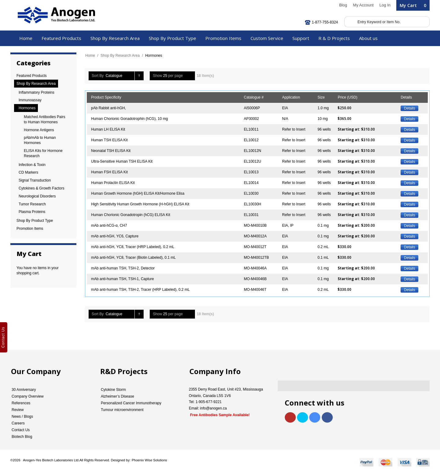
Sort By (98, 76)
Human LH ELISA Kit (108, 129)
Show (157, 76)
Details (409, 108)
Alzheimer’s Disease (117, 396)
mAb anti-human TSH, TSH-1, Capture (122, 279)
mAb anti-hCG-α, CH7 (109, 225)
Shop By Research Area (120, 55)
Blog (343, 5)
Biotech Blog (22, 437)
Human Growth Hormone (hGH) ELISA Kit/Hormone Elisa (137, 193)
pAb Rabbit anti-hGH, (108, 108)
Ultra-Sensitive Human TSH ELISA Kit (121, 161)
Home (90, 55)
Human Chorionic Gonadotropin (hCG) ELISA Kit (130, 215)
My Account (363, 5)
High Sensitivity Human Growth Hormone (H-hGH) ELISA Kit (140, 204)
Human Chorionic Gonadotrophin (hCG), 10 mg (129, 119)
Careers (18, 423)
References (21, 403)
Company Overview (28, 396)
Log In (385, 5)
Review (18, 410)
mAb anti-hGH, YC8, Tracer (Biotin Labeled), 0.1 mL (133, 257)
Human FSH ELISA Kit (109, 172)
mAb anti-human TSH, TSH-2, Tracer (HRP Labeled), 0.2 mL (140, 289)
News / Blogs (22, 416)
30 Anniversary (24, 390)
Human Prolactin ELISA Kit (113, 183)
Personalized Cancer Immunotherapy (131, 403)
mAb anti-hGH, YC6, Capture (114, 236)
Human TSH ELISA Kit (109, 140)
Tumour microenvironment (122, 410)
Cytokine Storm (113, 390)
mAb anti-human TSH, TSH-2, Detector (123, 268)
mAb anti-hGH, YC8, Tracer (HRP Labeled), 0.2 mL (132, 247)
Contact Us (21, 430)
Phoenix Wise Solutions (149, 460)
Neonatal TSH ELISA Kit (110, 151)
